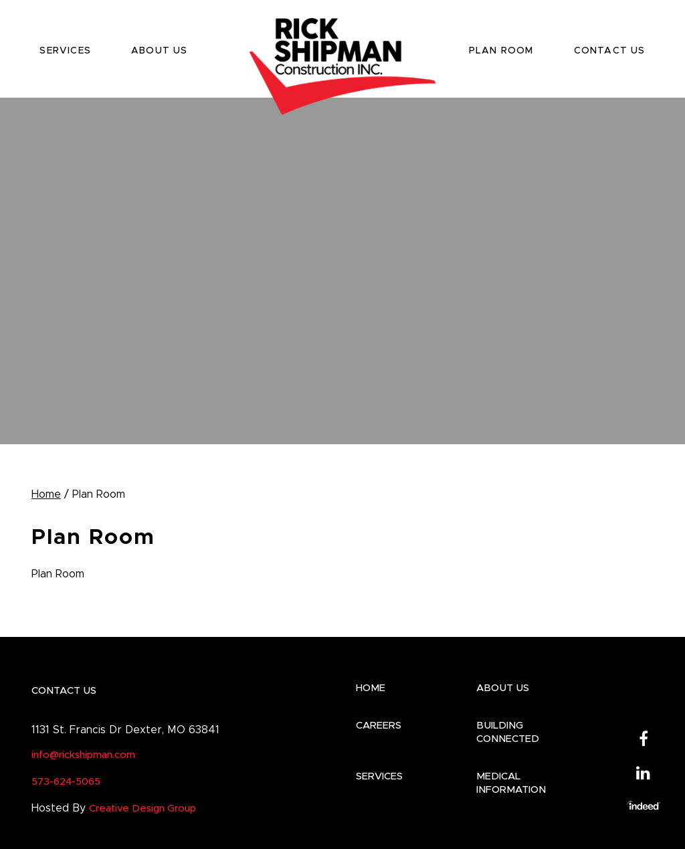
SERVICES (65, 51)
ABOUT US (159, 51)
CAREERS (378, 726)
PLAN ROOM (501, 51)
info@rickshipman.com (83, 755)
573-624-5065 (65, 782)
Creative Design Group (142, 809)
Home (46, 494)
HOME (370, 688)
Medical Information (511, 783)
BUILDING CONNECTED (507, 732)
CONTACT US (610, 51)
